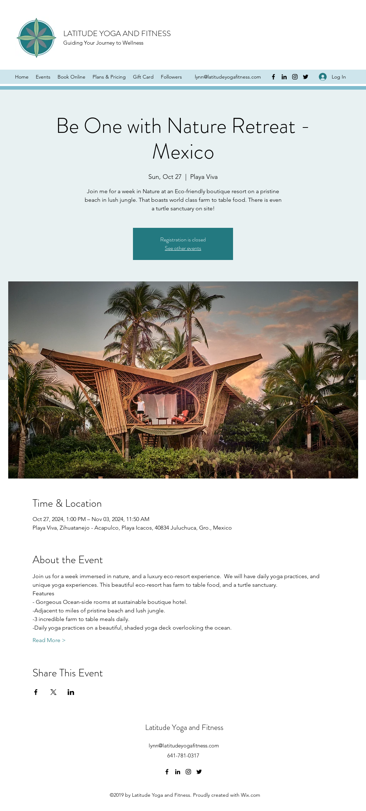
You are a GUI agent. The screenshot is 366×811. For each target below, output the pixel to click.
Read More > (49, 640)
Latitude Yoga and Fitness (184, 727)
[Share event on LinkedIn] (71, 692)
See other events (183, 248)
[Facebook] (273, 76)
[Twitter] (305, 76)
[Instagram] (294, 76)
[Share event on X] (53, 692)
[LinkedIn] (284, 76)
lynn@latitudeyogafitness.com (228, 77)
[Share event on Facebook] (36, 692)
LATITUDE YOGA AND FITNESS (117, 33)
